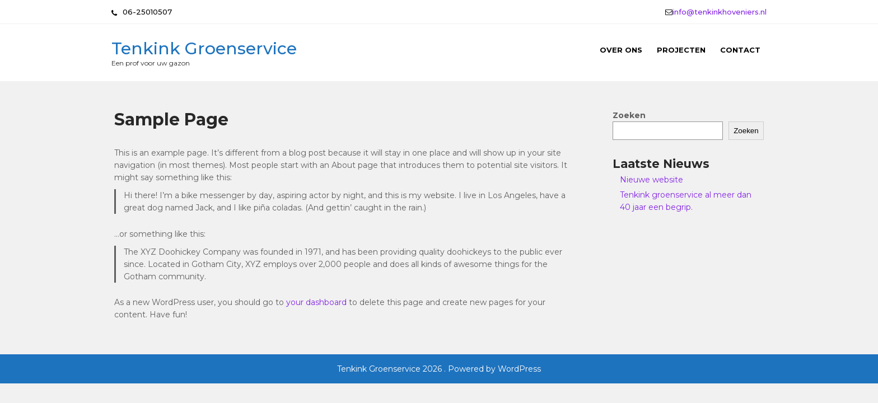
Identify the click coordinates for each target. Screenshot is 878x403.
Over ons (621, 49)
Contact (740, 49)
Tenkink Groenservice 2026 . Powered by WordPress (439, 369)
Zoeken (629, 115)
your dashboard (316, 302)
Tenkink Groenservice (204, 48)
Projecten (681, 49)
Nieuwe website (651, 180)
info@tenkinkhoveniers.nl (719, 11)
